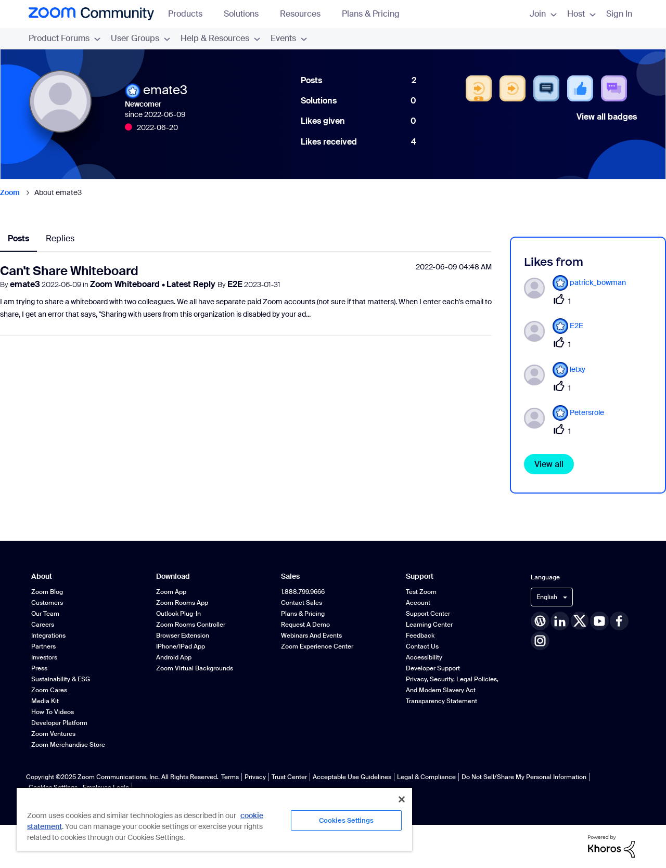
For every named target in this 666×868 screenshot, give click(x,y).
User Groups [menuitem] (140, 38)
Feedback (420, 635)
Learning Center (429, 624)
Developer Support (433, 668)
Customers (47, 603)
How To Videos (52, 712)
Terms (230, 777)
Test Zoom (421, 592)
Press (39, 668)
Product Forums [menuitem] (64, 38)
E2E (234, 284)
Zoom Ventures (53, 734)
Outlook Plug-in (178, 614)
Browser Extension (182, 635)
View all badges (607, 116)
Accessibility (424, 657)
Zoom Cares (49, 690)
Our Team (45, 614)
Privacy (255, 777)
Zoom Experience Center (317, 646)
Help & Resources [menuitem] (220, 38)
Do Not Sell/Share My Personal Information (524, 777)
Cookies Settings (346, 820)
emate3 (25, 284)
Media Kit (45, 701)
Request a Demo (305, 624)
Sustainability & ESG (60, 679)
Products (190, 13)
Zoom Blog (47, 592)
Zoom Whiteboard (126, 284)
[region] (214, 819)
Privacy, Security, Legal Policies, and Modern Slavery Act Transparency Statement (452, 690)
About (41, 576)
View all (548, 464)
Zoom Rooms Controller (190, 624)
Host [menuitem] (581, 14)
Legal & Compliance (426, 777)
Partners (43, 646)
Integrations (48, 635)
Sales (290, 576)
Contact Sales (301, 603)
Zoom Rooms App (182, 603)
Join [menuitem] (543, 14)
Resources (305, 13)
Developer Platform (59, 723)
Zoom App (171, 592)
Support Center (428, 614)
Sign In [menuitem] (619, 14)
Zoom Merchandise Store (68, 745)
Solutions (246, 13)
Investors (44, 657)
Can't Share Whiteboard (69, 271)
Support (419, 576)
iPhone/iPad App (180, 646)
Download (173, 576)
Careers (42, 624)
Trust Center (289, 777)
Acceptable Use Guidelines (352, 777)
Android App (173, 657)
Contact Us (422, 646)
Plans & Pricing (371, 13)
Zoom (10, 192)
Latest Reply (191, 284)
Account (418, 603)
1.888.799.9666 (303, 592)
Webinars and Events (311, 635)
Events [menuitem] (289, 38)
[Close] (402, 799)
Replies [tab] (60, 238)
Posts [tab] (18, 238)
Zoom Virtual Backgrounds (194, 668)
